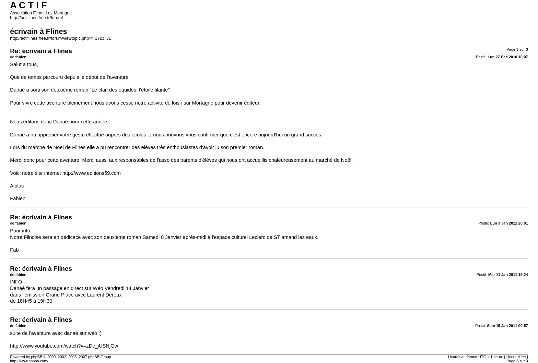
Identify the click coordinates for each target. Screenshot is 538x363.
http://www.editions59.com (91, 173)
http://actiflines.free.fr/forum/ (36, 17)
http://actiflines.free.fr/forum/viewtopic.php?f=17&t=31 (60, 38)
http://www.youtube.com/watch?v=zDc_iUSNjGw (64, 346)
